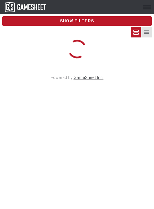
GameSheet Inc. (89, 77)
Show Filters (77, 21)
